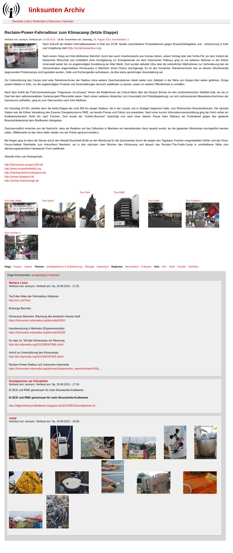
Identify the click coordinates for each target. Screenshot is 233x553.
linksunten (54, 21)
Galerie (28, 266)
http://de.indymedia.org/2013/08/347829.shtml (36, 356)
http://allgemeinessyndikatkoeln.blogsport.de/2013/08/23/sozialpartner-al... (53, 405)
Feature (18, 266)
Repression (103, 266)
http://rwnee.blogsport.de (19, 176)
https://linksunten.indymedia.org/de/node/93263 (37, 320)
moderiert (54, 275)
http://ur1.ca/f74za (19, 300)
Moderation (39, 21)
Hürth (172, 266)
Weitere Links (18, 283)
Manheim (193, 266)
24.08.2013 (49, 39)
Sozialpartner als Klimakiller (28, 381)
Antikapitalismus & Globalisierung (64, 266)
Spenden (68, 21)
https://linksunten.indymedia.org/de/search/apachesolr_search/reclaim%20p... (55, 368)
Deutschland (131, 266)
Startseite (17, 21)
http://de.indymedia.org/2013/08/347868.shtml (36, 344)
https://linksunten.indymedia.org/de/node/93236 (37, 332)
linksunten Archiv (57, 10)
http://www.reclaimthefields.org (23, 168)
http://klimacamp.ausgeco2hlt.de (24, 164)
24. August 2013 (102, 39)
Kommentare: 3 (120, 39)
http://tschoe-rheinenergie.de (22, 180)
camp (13, 418)
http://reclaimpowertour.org (84, 48)
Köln (164, 266)
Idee (28, 21)
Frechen (181, 266)
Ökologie (89, 266)
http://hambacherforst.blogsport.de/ (25, 172)
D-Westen (146, 266)
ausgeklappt (39, 275)
